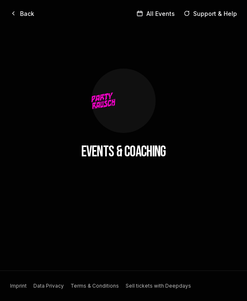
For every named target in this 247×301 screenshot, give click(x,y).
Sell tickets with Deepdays (158, 286)
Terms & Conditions (95, 286)
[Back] (22, 13)
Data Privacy (48, 286)
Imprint (18, 286)
